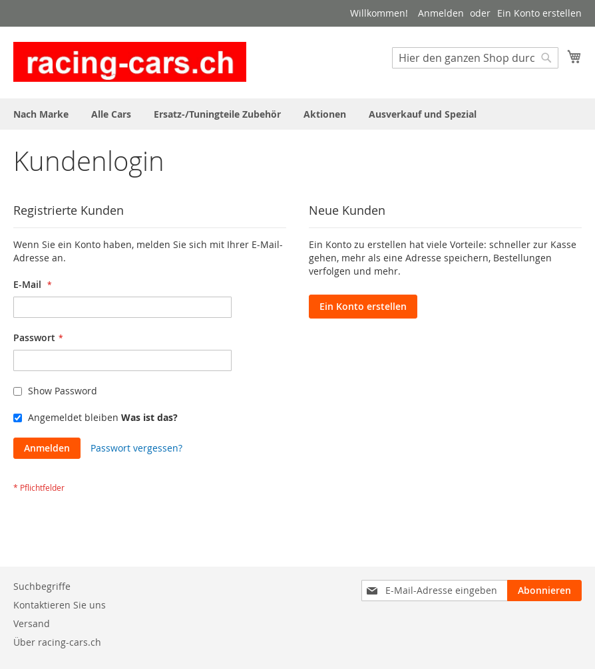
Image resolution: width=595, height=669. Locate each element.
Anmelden (441, 13)
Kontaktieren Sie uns (59, 605)
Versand (31, 623)
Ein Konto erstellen (539, 13)
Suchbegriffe (42, 586)
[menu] (297, 114)
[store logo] (129, 62)
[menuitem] (41, 114)
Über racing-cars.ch (57, 642)
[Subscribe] (544, 590)
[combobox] (475, 57)
